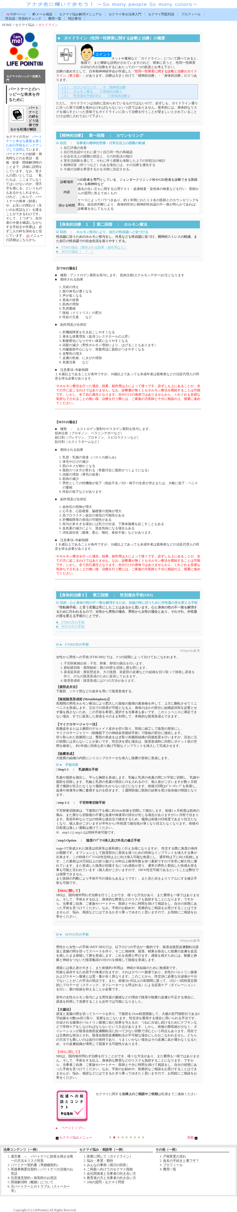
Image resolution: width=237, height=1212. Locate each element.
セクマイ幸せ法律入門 (125, 14)
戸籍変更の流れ (174, 1156)
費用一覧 (54, 18)
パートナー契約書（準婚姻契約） (35, 1165)
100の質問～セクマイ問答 (106, 1182)
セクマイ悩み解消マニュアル (80, 14)
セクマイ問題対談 (161, 14)
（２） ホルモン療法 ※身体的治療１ (91, 91)
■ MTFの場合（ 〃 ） (75, 251)
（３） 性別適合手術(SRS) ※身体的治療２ (95, 96)
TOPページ (16, 14)
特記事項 (74, 18)
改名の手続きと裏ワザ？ (181, 1160)
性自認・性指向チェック (23, 18)
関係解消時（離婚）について (32, 1182)
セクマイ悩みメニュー (73, 1137)
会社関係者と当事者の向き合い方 (111, 1173)
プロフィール (191, 14)
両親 (192, 1137)
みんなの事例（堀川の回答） (108, 1165)
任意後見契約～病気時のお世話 (34, 1177)
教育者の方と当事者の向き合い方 (111, 1177)
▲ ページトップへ (69, 1128)
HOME (7, 25)
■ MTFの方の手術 (70, 626)
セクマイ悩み (25, 25)
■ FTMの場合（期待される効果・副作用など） (91, 247)
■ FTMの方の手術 (70, 622)
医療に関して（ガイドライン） (110, 1156)
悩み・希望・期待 (100, 1160)
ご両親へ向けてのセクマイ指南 (110, 1169)
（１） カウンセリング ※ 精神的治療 (93, 87)
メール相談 (42, 14)
